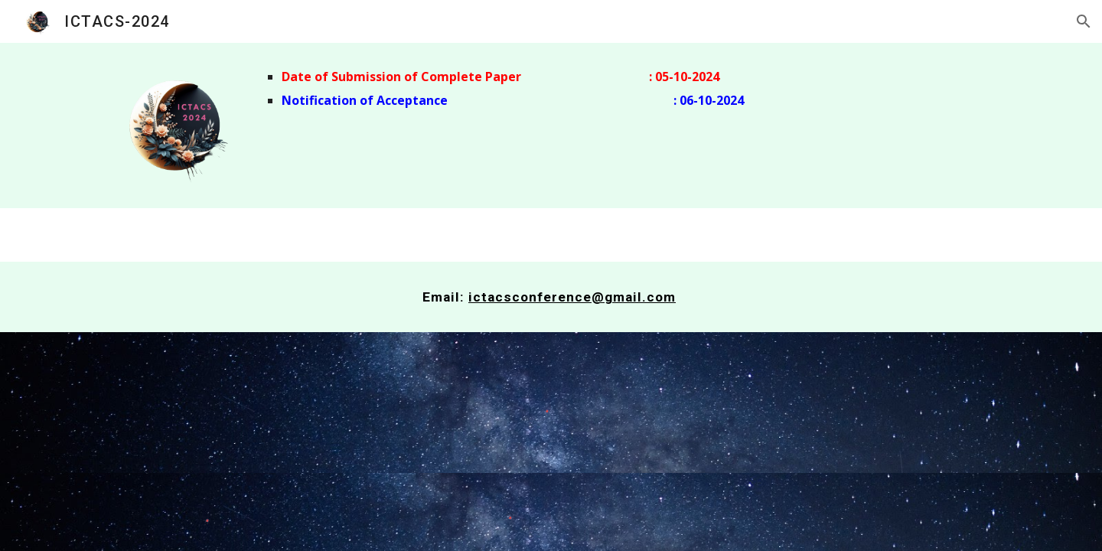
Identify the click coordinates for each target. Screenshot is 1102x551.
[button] (1083, 21)
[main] (626, 88)
